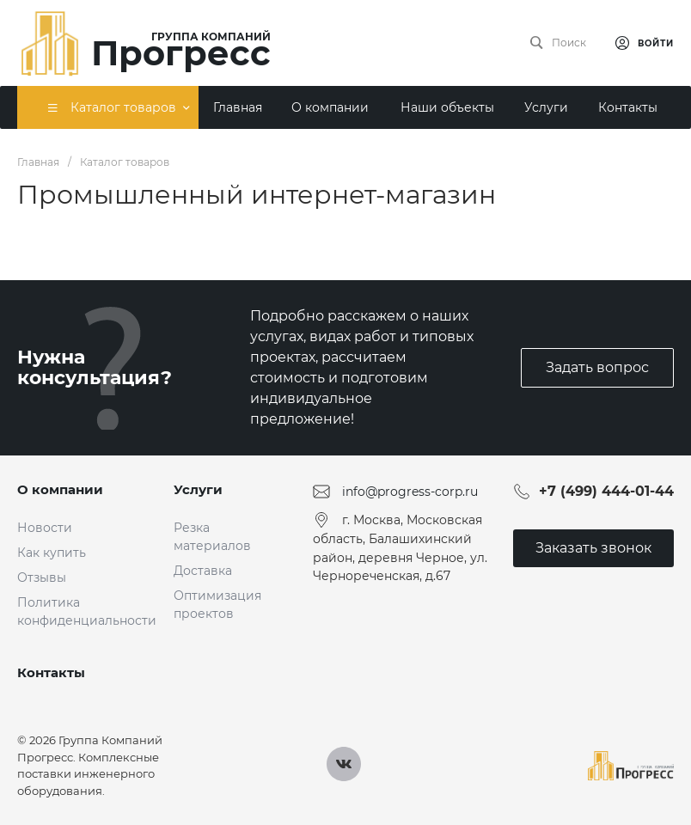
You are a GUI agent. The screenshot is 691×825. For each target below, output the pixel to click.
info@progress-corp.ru (410, 491)
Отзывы (41, 577)
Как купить (51, 552)
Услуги (198, 489)
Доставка (203, 570)
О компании (60, 489)
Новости (44, 527)
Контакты (51, 672)
